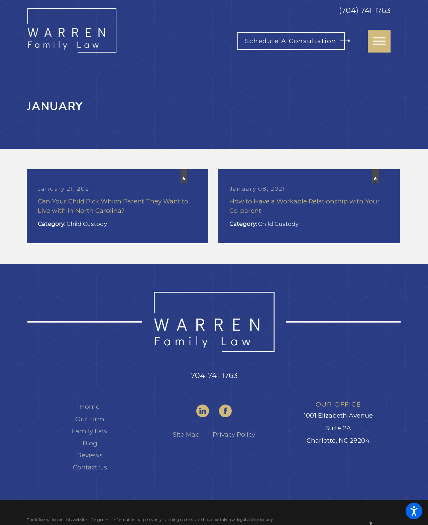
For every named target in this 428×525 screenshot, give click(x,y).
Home (90, 407)
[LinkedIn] (202, 411)
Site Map (186, 434)
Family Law (90, 431)
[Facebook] (225, 411)
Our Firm (89, 419)
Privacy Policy (234, 434)
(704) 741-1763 (365, 10)
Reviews (90, 455)
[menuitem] (90, 407)
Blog (90, 443)
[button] (414, 511)
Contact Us (90, 467)
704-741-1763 (214, 375)
